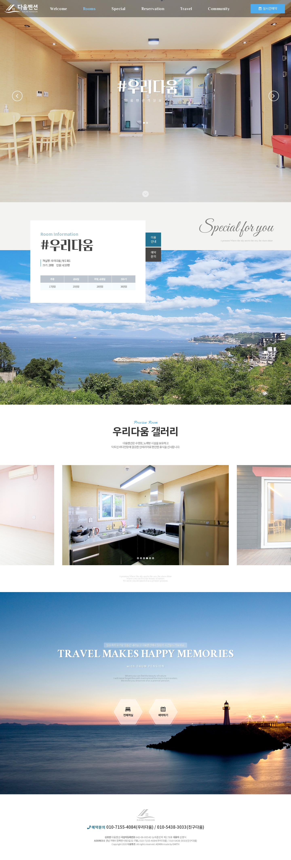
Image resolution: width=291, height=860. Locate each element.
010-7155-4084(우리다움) (130, 827)
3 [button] (144, 558)
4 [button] (147, 558)
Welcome (58, 8)
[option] (145, 515)
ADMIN (159, 844)
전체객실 (128, 711)
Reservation (152, 8)
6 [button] (153, 558)
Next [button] (274, 96)
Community (219, 8)
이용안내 (153, 239)
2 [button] (147, 123)
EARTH (176, 844)
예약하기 (163, 711)
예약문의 (153, 254)
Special (118, 8)
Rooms (89, 8)
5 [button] (150, 558)
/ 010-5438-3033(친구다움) (179, 827)
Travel (186, 8)
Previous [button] (17, 96)
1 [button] (144, 123)
